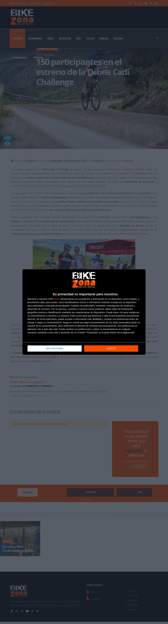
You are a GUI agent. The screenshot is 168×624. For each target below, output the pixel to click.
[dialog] (84, 312)
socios (57, 299)
